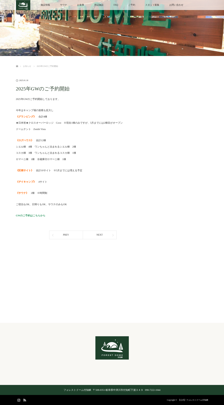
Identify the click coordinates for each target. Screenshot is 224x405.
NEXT (100, 235)
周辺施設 (99, 5)
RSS (24, 399)
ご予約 (131, 5)
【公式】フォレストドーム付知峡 (193, 400)
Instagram (18, 399)
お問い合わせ (176, 5)
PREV (66, 235)
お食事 (80, 5)
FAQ (116, 5)
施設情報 (45, 5)
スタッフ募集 (152, 5)
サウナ (63, 5)
